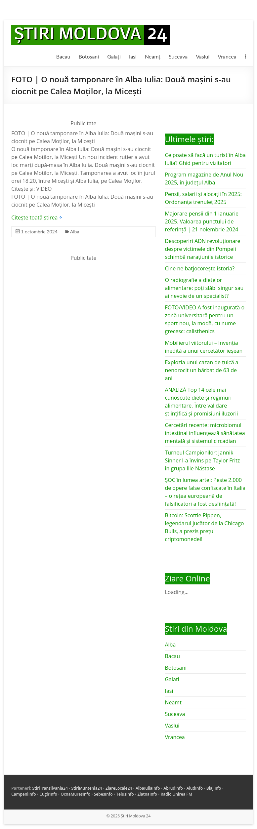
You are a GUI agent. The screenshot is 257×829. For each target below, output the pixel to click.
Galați (114, 56)
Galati (172, 679)
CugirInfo (48, 794)
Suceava (178, 56)
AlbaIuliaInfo (148, 788)
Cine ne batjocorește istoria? (200, 268)
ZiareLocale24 (119, 788)
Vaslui (202, 56)
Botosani (176, 667)
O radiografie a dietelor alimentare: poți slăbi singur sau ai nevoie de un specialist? (204, 287)
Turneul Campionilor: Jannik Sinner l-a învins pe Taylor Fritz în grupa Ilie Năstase (202, 460)
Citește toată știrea (34, 217)
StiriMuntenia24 (86, 788)
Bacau (63, 56)
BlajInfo (213, 788)
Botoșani (89, 56)
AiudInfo (195, 788)
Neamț (152, 56)
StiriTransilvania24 (49, 788)
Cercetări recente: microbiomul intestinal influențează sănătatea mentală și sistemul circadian (205, 433)
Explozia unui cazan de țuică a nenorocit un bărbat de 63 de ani (201, 370)
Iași (133, 56)
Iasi (169, 690)
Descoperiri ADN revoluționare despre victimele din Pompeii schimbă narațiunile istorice (202, 248)
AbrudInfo (173, 788)
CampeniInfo (23, 794)
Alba (74, 231)
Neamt (173, 702)
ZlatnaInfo (147, 794)
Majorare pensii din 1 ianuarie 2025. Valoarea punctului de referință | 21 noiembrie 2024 (201, 221)
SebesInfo (103, 794)
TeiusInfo (125, 794)
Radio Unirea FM (176, 794)
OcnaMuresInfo (75, 794)
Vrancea (227, 56)
